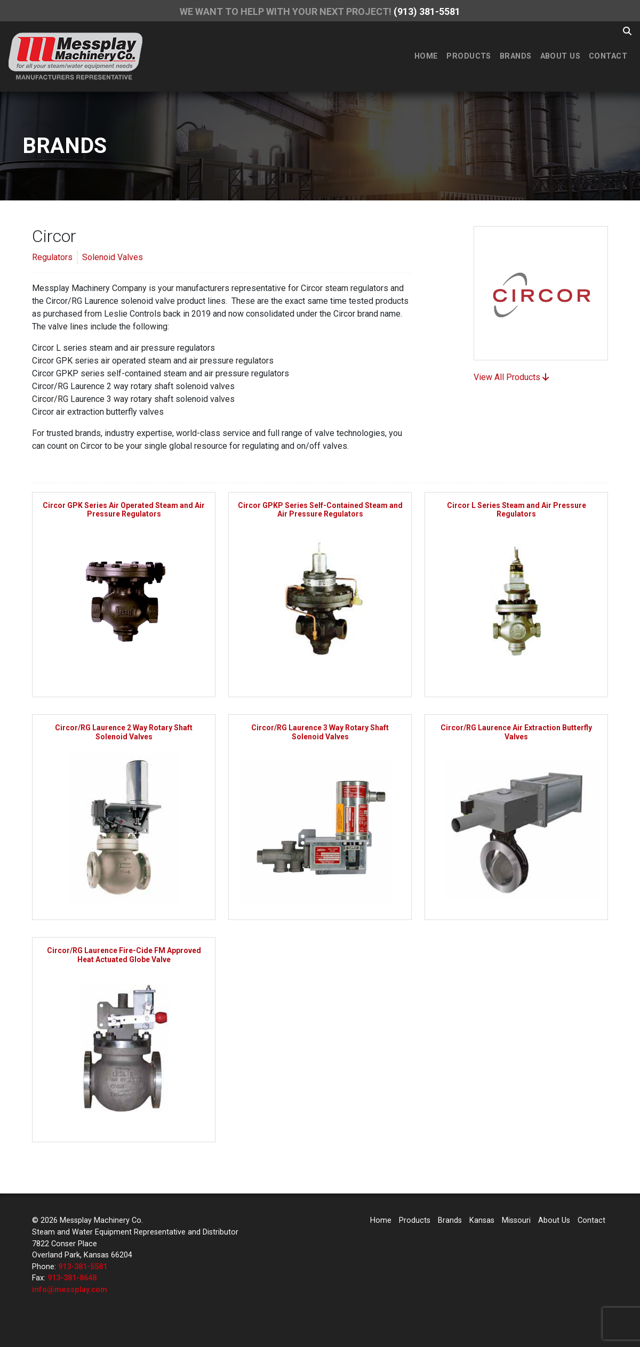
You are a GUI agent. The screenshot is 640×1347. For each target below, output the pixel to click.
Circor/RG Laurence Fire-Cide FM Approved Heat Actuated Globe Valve (124, 955)
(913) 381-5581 (427, 11)
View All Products (511, 377)
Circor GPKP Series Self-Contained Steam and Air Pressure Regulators (320, 510)
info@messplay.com (69, 1289)
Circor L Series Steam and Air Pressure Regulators (516, 510)
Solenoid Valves (112, 257)
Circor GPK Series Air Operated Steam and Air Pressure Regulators (124, 510)
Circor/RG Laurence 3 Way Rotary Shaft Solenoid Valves (320, 732)
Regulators (52, 257)
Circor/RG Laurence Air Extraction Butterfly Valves (516, 732)
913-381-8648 (72, 1278)
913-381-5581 (82, 1266)
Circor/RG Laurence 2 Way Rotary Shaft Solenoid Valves (124, 732)
